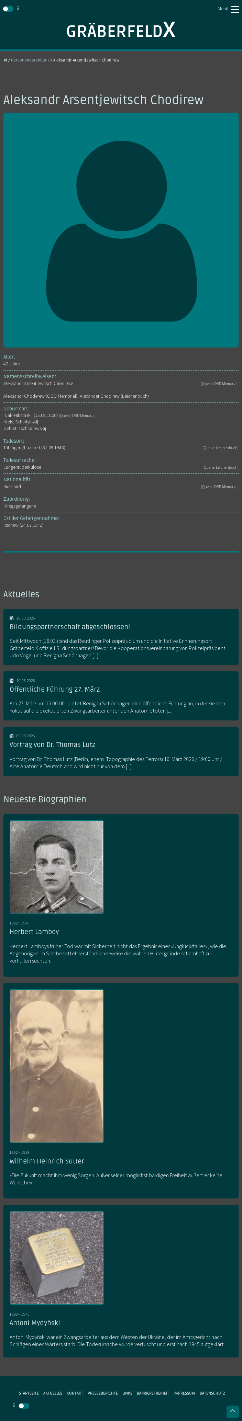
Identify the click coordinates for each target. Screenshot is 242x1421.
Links (127, 1393)
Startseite (29, 1393)
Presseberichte (103, 1393)
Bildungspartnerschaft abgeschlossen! (70, 627)
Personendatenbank (30, 60)
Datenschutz (212, 1393)
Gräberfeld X (121, 29)
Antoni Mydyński (35, 1323)
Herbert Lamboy (34, 932)
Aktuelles (52, 1393)
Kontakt (75, 1393)
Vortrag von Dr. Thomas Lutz (52, 745)
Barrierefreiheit (153, 1393)
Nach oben (233, 1412)
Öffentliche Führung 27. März (55, 689)
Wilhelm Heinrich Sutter (47, 1161)
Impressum (184, 1393)
